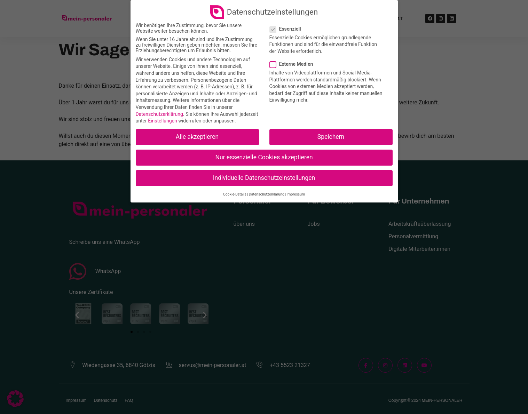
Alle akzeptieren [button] (197, 136)
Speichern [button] (330, 136)
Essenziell (287, 29)
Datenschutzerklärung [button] (266, 194)
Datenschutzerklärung (159, 114)
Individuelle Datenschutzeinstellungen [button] (264, 177)
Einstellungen (162, 121)
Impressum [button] (295, 194)
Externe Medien (293, 64)
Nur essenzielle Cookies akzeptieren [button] (264, 157)
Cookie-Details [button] (234, 194)
